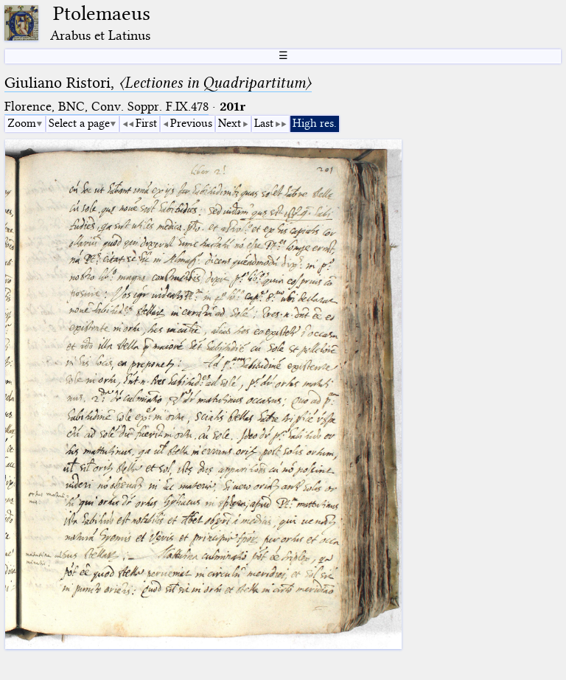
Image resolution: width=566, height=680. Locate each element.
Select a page (79, 123)
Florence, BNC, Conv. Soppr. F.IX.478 (106, 106)
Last (263, 123)
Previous (191, 123)
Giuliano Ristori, (158, 82)
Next (229, 123)
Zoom (21, 123)
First (146, 123)
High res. (315, 123)
